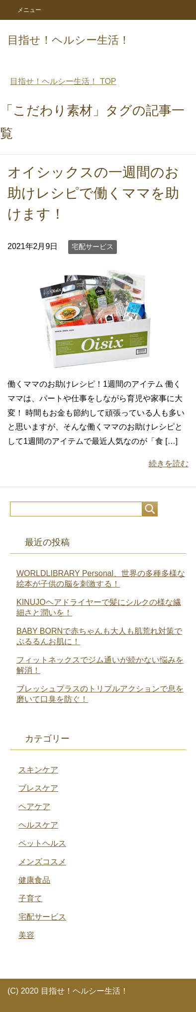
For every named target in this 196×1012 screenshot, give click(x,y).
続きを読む (169, 463)
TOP (63, 81)
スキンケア (38, 769)
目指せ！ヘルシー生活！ (68, 40)
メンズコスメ (42, 861)
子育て (30, 898)
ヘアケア (34, 806)
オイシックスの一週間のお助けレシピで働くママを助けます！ (93, 193)
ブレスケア (38, 788)
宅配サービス (92, 247)
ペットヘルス (42, 843)
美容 (26, 935)
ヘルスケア (38, 825)
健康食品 (34, 880)
